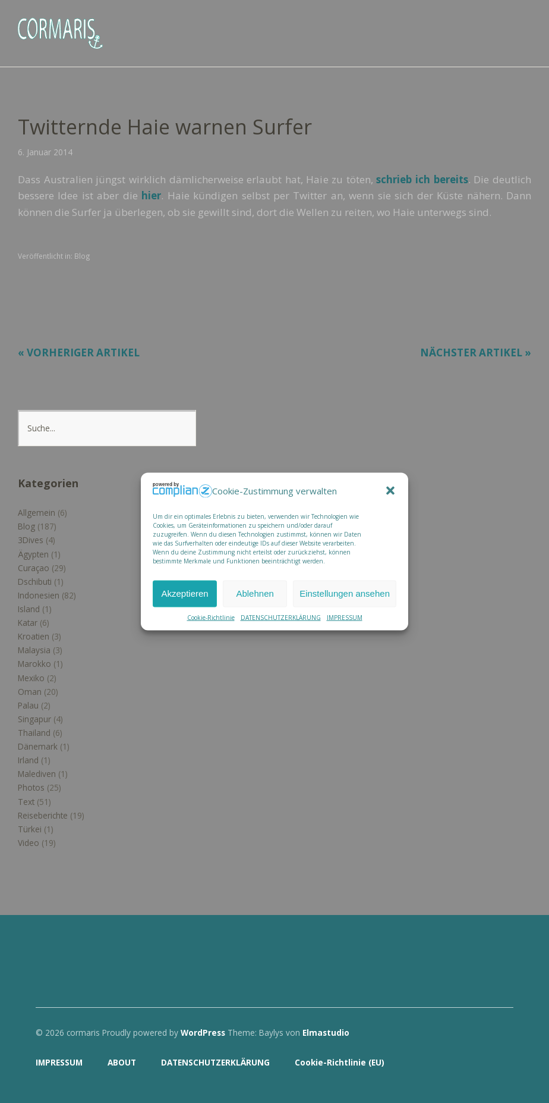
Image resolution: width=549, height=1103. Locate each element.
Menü (522, 24)
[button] (390, 491)
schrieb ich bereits (422, 179)
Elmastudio (325, 1032)
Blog (82, 256)
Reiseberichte (43, 815)
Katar (27, 622)
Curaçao (33, 568)
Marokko (34, 663)
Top (500, 1063)
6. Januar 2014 (45, 152)
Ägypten (33, 554)
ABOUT (122, 1062)
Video (28, 842)
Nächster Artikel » (475, 352)
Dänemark (38, 746)
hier (151, 195)
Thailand (34, 732)
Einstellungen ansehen (344, 593)
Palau (28, 705)
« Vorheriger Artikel (79, 352)
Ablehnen (254, 593)
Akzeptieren (184, 593)
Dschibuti (35, 581)
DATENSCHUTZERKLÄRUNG (281, 617)
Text (26, 801)
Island (29, 609)
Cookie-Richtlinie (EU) (339, 1062)
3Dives (30, 540)
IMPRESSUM (344, 617)
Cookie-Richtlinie (211, 617)
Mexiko (31, 678)
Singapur (34, 719)
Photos (31, 787)
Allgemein (36, 512)
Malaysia (34, 650)
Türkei (30, 829)
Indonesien (38, 595)
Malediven (37, 773)
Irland (28, 760)
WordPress (203, 1032)
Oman (30, 691)
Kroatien (33, 636)
